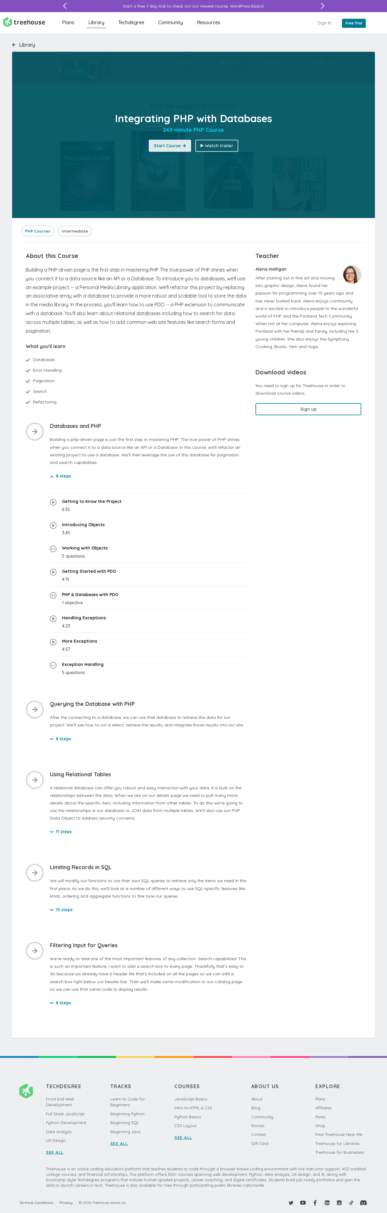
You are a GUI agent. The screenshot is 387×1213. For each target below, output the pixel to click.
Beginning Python (127, 1113)
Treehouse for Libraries (337, 1143)
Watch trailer (216, 145)
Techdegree (131, 22)
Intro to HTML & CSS (193, 1107)
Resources (208, 22)
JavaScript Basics (190, 1099)
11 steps (61, 831)
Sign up (308, 409)
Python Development (66, 1122)
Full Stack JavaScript (65, 1113)
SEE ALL (55, 1152)
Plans (68, 22)
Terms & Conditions (36, 1202)
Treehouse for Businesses (339, 1152)
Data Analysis (58, 1131)
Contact (258, 1134)
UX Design (56, 1140)
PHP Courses (37, 231)
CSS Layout (185, 1125)
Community (170, 22)
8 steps (60, 476)
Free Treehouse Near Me (338, 1134)
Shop (320, 1125)
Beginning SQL (124, 1122)
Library (96, 22)
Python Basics (187, 1116)
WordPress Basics (246, 6)
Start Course (170, 145)
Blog (255, 1107)
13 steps (61, 909)
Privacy (66, 1202)
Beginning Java (125, 1131)
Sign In (324, 23)
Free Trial (354, 23)
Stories (257, 1125)
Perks (320, 1116)
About (256, 1099)
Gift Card (259, 1143)
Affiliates (323, 1107)
